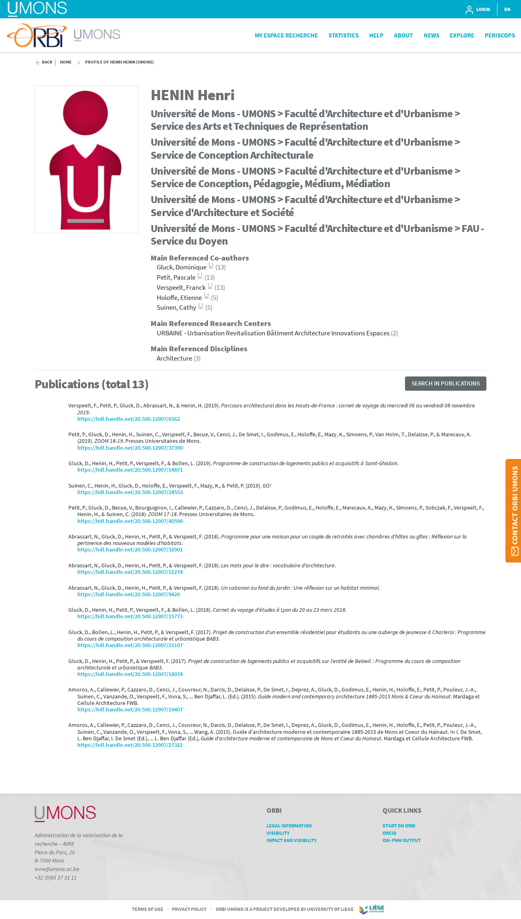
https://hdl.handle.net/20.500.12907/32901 (130, 549)
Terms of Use (147, 909)
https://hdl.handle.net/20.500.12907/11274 (130, 572)
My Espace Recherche (286, 35)
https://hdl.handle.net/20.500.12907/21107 (130, 645)
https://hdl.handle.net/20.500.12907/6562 (128, 419)
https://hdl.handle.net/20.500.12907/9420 (128, 594)
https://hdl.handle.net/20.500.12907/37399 (130, 447)
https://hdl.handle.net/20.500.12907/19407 (130, 709)
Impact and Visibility (294, 840)
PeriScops (500, 35)
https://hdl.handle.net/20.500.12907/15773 (130, 616)
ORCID (392, 833)
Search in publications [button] (446, 383)
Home (66, 62)
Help (376, 35)
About (403, 35)
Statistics (343, 35)
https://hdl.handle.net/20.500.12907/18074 (130, 674)
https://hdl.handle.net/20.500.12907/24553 (130, 492)
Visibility (281, 833)
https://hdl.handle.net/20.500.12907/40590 (130, 521)
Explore (462, 35)
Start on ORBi (402, 826)
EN (507, 9)
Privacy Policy (189, 909)
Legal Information (292, 826)
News (431, 35)
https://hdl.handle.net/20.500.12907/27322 (130, 745)
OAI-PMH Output (405, 840)
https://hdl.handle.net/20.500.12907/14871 (130, 469)
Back (47, 62)
